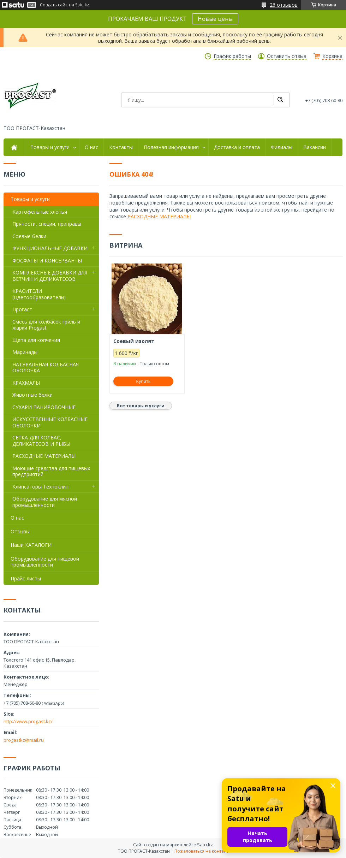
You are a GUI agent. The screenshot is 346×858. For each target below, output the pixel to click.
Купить (143, 381)
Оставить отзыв (286, 56)
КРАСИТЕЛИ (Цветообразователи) (39, 294)
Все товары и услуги (141, 406)
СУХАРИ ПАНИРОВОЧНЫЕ (44, 407)
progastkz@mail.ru (24, 740)
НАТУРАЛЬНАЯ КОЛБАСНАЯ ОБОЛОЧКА (45, 367)
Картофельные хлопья (39, 211)
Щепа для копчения (36, 340)
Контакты (121, 147)
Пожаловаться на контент (201, 851)
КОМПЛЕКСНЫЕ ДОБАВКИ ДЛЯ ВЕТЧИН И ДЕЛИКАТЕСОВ (49, 275)
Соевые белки (29, 236)
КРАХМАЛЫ (26, 382)
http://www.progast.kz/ (28, 721)
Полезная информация (171, 147)
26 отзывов (284, 4)
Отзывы (20, 531)
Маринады (24, 352)
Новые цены (215, 19)
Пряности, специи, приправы (46, 223)
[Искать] (280, 100)
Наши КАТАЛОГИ (31, 545)
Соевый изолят (133, 341)
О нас (91, 147)
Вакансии (314, 147)
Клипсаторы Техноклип (40, 486)
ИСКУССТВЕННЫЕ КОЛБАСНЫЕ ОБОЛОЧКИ (50, 422)
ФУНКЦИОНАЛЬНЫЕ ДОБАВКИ (50, 248)
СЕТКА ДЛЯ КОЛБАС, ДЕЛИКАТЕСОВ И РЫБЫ (41, 440)
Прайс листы (26, 578)
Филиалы (281, 147)
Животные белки (32, 394)
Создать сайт (53, 4)
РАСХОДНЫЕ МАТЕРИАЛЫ (159, 216)
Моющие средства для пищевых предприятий (51, 471)
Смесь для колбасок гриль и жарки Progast (46, 324)
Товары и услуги (50, 147)
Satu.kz (205, 844)
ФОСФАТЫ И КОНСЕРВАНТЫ (47, 260)
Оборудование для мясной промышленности (44, 501)
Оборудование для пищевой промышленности (45, 561)
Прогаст (22, 309)
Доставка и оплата (237, 147)
